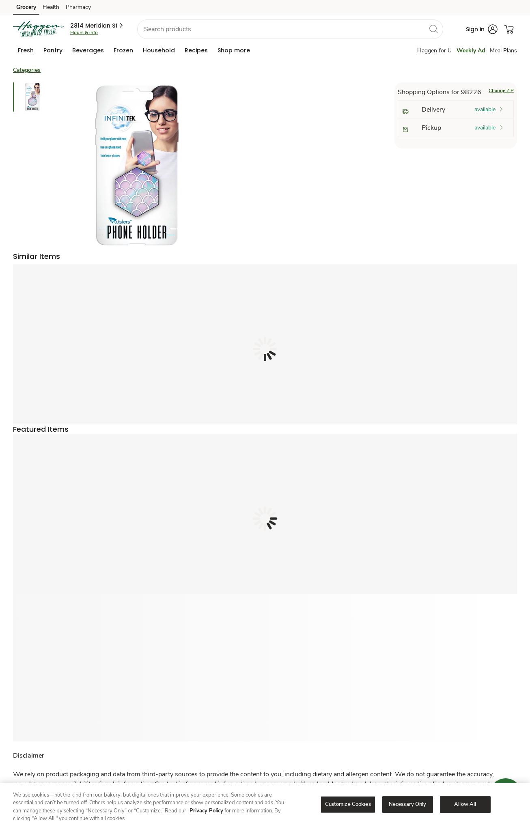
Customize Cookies (348, 804)
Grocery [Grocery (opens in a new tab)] (26, 7)
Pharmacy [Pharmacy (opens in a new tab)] (78, 7)
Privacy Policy (206, 810)
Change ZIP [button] (501, 90)
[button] (97, 25)
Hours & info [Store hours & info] (84, 32)
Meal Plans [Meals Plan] (503, 50)
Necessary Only (408, 804)
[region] (265, 805)
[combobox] (290, 29)
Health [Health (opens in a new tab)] (51, 7)
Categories (27, 70)
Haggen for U (434, 50)
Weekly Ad (471, 50)
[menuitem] (26, 50)
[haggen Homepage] (38, 29)
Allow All (465, 804)
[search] (433, 29)
